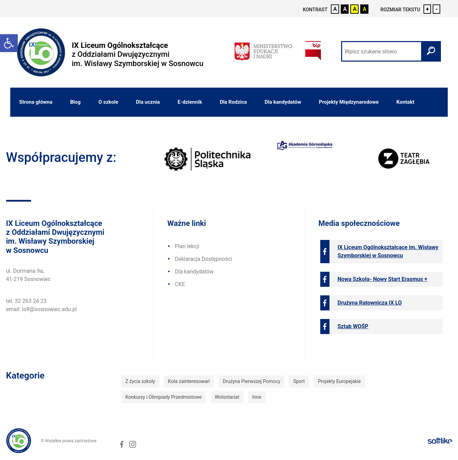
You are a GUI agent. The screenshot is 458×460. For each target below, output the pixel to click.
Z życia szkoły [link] (140, 381)
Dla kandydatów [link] (283, 102)
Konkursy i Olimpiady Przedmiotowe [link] (163, 397)
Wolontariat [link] (227, 397)
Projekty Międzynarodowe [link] (349, 102)
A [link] (335, 9)
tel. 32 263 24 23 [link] (26, 301)
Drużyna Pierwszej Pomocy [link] (251, 381)
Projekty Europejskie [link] (339, 381)
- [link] (436, 9)
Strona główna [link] (35, 102)
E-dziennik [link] (190, 102)
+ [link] (427, 9)
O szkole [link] (108, 102)
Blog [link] (75, 102)
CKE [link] (180, 284)
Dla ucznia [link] (148, 102)
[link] (9, 43)
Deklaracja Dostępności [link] (203, 259)
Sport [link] (299, 381)
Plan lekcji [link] (187, 246)
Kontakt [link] (405, 102)
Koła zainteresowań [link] (189, 381)
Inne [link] (256, 397)
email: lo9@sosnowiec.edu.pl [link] (41, 309)
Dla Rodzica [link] (233, 102)
